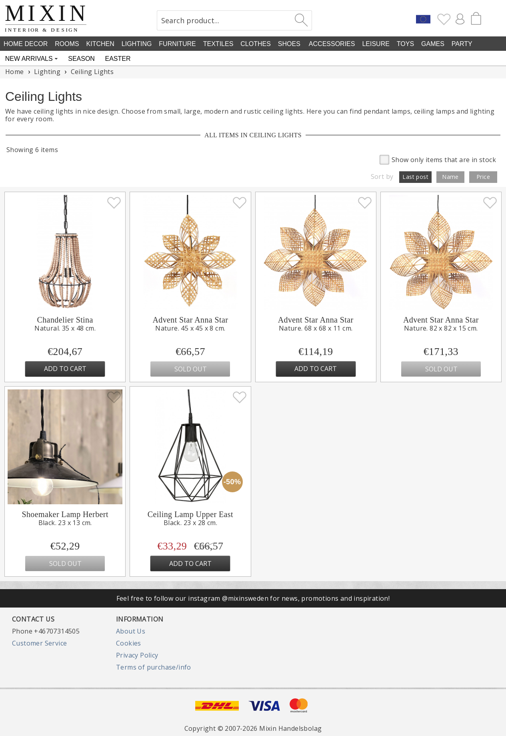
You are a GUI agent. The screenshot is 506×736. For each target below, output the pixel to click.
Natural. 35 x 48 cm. (65, 328)
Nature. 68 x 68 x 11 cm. (316, 328)
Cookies (128, 643)
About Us (130, 631)
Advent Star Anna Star (190, 319)
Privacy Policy (137, 655)
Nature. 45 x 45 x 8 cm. (190, 328)
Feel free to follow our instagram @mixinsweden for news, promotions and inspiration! (253, 598)
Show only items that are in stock (438, 159)
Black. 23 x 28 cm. (190, 522)
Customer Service (39, 643)
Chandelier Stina (65, 319)
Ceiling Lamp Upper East (190, 514)
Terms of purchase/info (153, 667)
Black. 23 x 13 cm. (65, 522)
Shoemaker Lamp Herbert (65, 514)
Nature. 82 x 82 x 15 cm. (441, 328)
